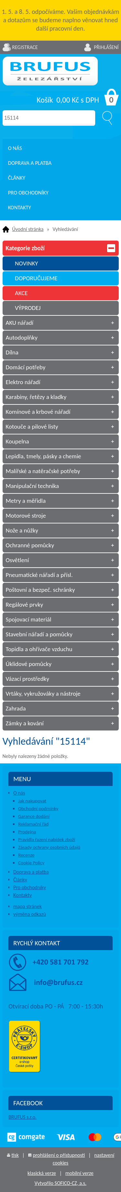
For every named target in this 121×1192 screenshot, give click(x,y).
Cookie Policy (31, 863)
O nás (15, 148)
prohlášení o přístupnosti (59, 1155)
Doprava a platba (30, 163)
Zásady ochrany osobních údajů (49, 847)
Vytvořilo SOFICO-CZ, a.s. (60, 1183)
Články (16, 177)
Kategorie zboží (61, 248)
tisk (14, 1155)
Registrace (25, 47)
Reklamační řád (33, 824)
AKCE (21, 293)
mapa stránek (27, 906)
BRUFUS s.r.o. (22, 1117)
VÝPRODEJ (28, 308)
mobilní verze (80, 1173)
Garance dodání (33, 816)
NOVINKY (26, 263)
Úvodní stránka (28, 229)
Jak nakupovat (32, 801)
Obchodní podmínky (38, 808)
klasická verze (41, 1173)
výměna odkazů (29, 914)
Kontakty (19, 207)
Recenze (26, 855)
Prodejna (27, 832)
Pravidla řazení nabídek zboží (46, 839)
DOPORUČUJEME (36, 278)
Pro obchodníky (28, 192)
